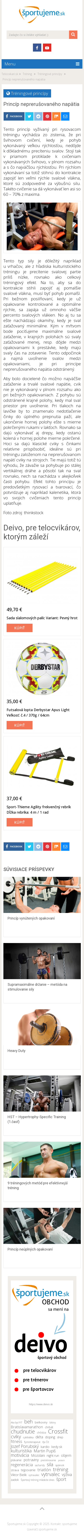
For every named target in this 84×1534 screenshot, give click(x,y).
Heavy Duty (17, 1051)
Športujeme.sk (16, 1524)
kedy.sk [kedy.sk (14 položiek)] (56, 1447)
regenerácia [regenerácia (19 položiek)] (22, 1465)
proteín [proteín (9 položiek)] (61, 1460)
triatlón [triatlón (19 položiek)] (44, 1470)
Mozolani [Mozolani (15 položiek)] (38, 1455)
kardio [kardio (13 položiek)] (45, 1447)
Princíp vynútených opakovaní (31, 918)
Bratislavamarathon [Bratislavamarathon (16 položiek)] (27, 1427)
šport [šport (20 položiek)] (61, 1479)
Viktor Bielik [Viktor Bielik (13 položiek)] (19, 1475)
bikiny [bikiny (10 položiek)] (52, 1422)
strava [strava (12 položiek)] (15, 1470)
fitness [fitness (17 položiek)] (16, 1442)
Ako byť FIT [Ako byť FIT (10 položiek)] (16, 1422)
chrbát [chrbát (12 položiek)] (49, 1427)
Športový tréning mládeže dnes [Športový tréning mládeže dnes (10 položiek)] (37, 1480)
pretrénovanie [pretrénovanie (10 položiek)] (48, 1460)
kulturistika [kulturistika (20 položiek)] (21, 1451)
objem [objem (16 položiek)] (66, 1455)
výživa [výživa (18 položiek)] (67, 1475)
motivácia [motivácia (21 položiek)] (20, 1455)
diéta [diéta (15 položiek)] (39, 1437)
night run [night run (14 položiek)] (53, 1456)
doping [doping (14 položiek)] (50, 1437)
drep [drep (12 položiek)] (60, 1437)
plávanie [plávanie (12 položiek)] (16, 1460)
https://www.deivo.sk (41, 1404)
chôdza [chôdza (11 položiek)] (41, 1432)
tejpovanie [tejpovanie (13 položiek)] (28, 1470)
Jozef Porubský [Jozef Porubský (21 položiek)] (25, 1446)
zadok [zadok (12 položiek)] (15, 1480)
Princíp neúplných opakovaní (30, 1249)
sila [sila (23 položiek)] (50, 1464)
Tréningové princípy (29, 93)
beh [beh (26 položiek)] (28, 1421)
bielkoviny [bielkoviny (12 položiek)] (41, 1422)
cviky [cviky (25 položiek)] (16, 1437)
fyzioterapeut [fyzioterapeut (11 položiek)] (32, 1442)
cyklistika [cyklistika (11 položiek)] (28, 1437)
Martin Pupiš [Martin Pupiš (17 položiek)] (45, 1451)
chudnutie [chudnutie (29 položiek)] (23, 1431)
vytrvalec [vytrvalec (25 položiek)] (50, 1474)
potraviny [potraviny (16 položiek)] (31, 1460)
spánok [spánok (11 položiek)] (59, 1465)
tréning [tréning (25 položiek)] (60, 1469)
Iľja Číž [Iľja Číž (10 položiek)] (45, 1442)
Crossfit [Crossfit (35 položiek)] (58, 1431)
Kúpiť (19, 627)
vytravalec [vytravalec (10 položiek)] (34, 1475)
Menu (10, 64)
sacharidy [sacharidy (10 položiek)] (40, 1465)
